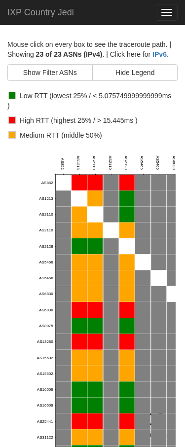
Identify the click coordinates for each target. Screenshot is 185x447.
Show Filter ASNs (50, 72)
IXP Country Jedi (40, 12)
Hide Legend (134, 72)
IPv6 (159, 54)
